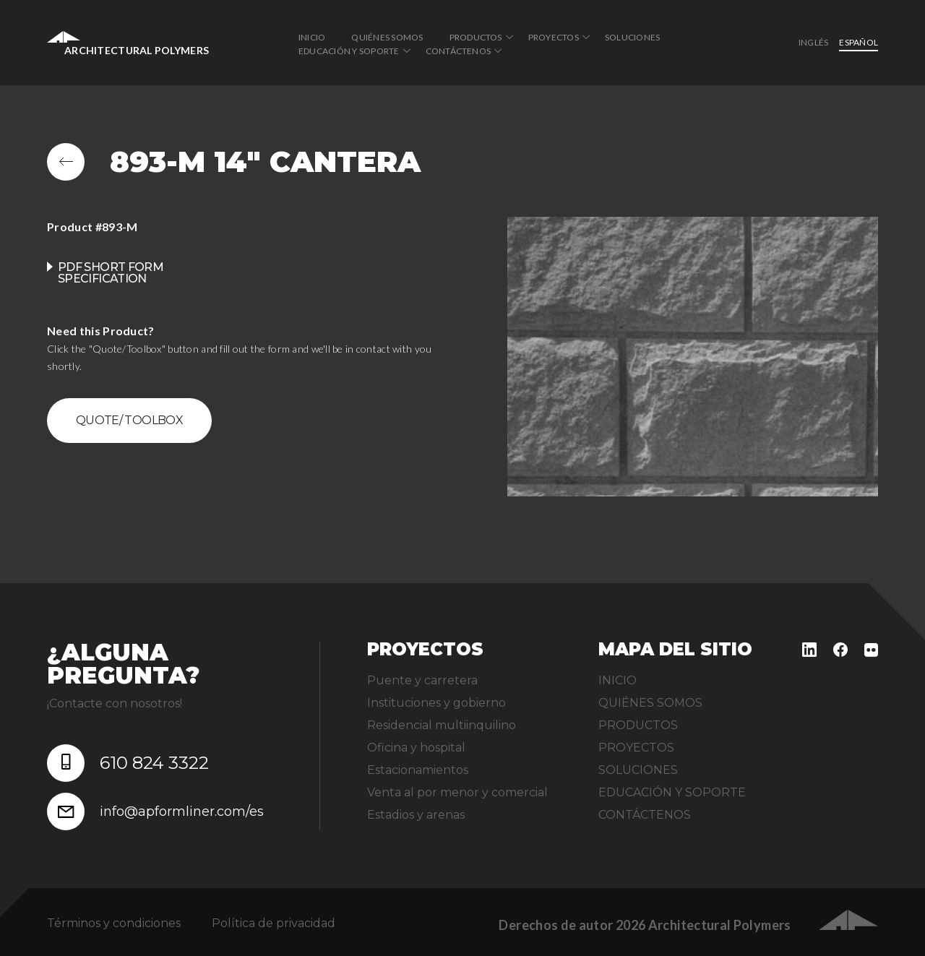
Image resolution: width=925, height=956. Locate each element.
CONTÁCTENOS (458, 51)
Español (858, 42)
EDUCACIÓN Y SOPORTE (349, 51)
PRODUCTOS (475, 37)
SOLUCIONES (632, 37)
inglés (813, 42)
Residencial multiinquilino (441, 725)
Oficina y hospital (416, 747)
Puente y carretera (422, 680)
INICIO (311, 37)
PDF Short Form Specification (110, 272)
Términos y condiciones (114, 923)
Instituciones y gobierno (436, 703)
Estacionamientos (417, 770)
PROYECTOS (553, 37)
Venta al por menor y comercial (457, 792)
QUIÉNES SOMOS (387, 37)
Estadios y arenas (416, 815)
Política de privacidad (273, 923)
